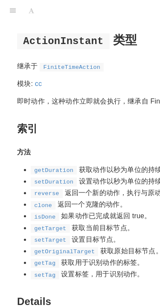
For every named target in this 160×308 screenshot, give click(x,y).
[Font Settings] (31, 10)
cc (38, 83)
